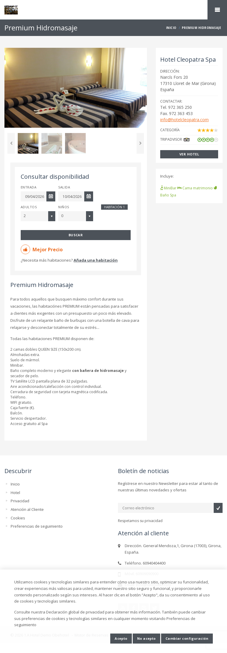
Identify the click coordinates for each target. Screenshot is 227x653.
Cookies (18, 518)
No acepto (146, 638)
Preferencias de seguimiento (37, 526)
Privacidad (20, 500)
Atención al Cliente (27, 509)
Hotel (15, 492)
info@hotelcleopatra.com (184, 119)
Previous (11, 143)
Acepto (121, 638)
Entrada (28, 187)
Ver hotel (189, 154)
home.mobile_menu (217, 9)
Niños (63, 207)
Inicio (15, 484)
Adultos (29, 207)
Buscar (76, 235)
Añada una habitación (96, 260)
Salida (64, 187)
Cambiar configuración (187, 638)
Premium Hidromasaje (41, 285)
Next (140, 143)
